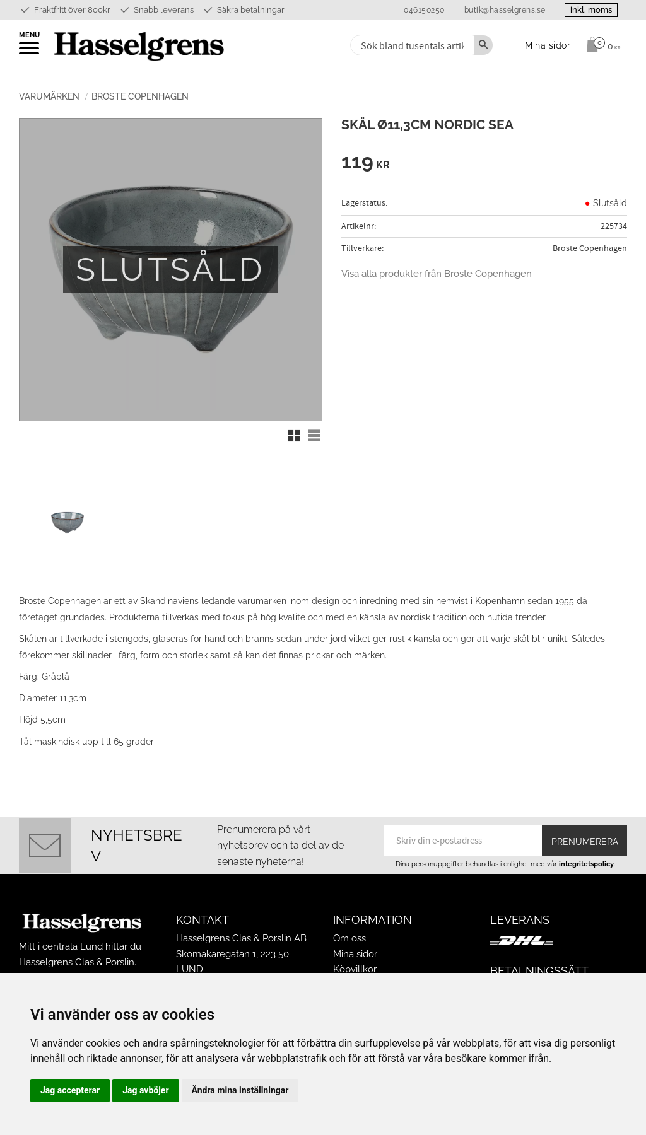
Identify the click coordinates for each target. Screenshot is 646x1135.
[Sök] (483, 45)
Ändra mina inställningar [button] (240, 1090)
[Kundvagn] (600, 44)
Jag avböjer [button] (145, 1090)
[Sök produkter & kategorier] (411, 45)
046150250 (422, 10)
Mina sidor (355, 954)
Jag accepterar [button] (70, 1090)
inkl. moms (590, 10)
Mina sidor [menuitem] (548, 45)
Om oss (349, 938)
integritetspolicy (586, 863)
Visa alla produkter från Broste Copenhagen (436, 273)
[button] (30, 52)
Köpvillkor (355, 969)
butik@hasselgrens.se (503, 10)
